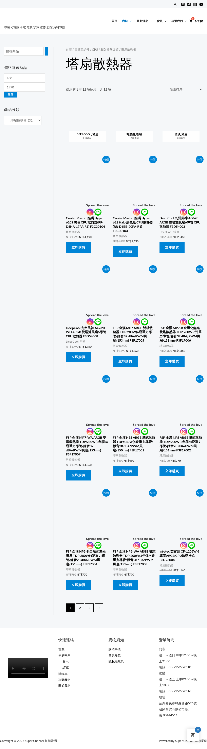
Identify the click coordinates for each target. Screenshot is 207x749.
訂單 (65, 668)
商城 (125, 21)
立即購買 (78, 247)
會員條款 (115, 655)
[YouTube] (201, 4)
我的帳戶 (64, 655)
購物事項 (115, 649)
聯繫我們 (177, 21)
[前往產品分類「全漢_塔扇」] (180, 124)
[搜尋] (46, 51)
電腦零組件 (82, 49)
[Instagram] (195, 4)
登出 (65, 662)
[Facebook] (189, 4)
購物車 (63, 674)
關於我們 (64, 686)
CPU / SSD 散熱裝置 (105, 49)
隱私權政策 (117, 661)
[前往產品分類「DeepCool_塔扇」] (87, 124)
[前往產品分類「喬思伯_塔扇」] (134, 124)
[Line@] (183, 4)
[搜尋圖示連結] (175, 4)
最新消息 (142, 21)
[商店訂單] (185, 89)
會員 (160, 21)
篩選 (10, 94)
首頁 (114, 21)
